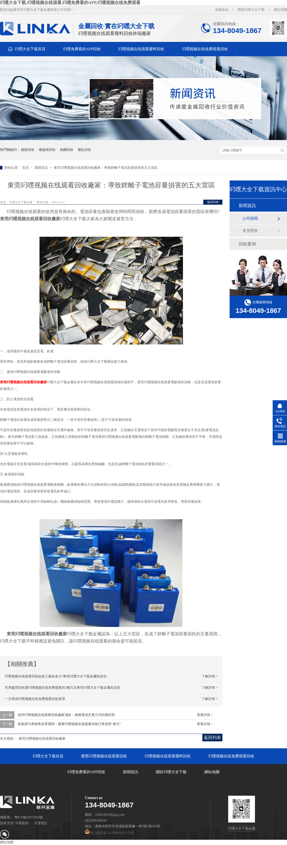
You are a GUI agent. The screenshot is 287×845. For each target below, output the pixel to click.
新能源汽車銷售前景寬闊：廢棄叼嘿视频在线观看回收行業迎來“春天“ (69, 724)
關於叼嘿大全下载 (171, 772)
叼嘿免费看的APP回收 (82, 49)
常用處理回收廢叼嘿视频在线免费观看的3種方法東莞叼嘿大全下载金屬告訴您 (62, 687)
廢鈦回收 (84, 150)
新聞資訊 (41, 167)
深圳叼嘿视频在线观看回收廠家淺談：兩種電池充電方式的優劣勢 (66, 715)
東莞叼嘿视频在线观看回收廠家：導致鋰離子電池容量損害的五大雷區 (106, 167)
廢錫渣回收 (47, 150)
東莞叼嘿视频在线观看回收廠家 (42, 738)
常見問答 (250, 231)
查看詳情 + (205, 715)
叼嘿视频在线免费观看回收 (205, 49)
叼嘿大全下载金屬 (21, 202)
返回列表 (213, 202)
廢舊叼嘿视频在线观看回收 (104, 756)
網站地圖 (280, 9)
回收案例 (247, 244)
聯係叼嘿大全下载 (251, 9)
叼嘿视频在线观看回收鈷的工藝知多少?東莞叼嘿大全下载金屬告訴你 (56, 676)
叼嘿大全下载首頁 (30, 49)
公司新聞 (250, 218)
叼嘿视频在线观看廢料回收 (141, 49)
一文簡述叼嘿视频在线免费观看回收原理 (35, 699)
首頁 (26, 167)
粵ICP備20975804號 (28, 817)
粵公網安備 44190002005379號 (109, 833)
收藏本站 (222, 9)
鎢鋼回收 (66, 150)
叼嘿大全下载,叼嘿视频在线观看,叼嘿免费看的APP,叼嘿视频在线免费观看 (70, 2)
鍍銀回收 (27, 150)
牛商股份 (21, 823)
